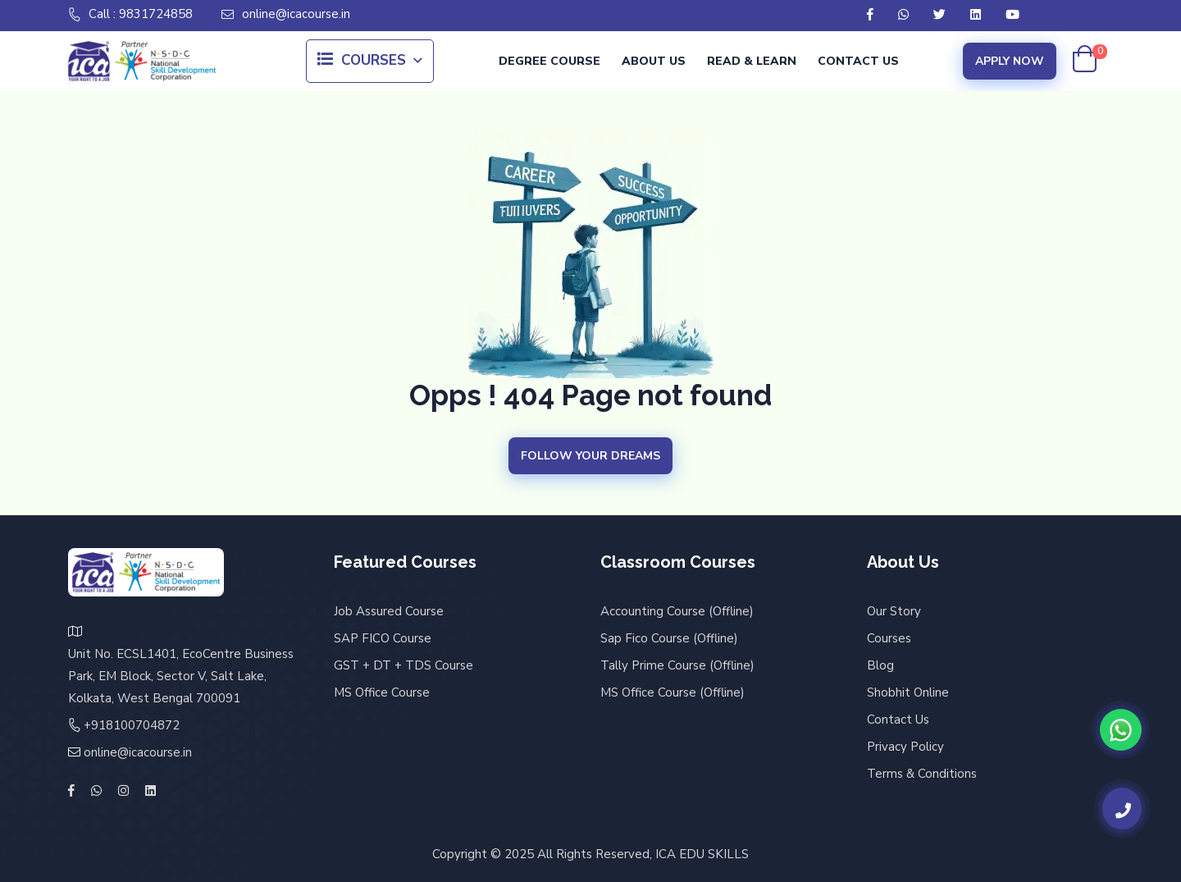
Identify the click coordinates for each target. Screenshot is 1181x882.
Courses (361, 61)
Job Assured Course (389, 611)
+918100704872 (132, 725)
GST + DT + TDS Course (403, 665)
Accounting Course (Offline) (677, 611)
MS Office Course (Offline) (672, 692)
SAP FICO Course (382, 638)
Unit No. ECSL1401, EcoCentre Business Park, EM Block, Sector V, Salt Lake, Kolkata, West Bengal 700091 (181, 676)
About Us (654, 61)
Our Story (894, 611)
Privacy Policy (905, 746)
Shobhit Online (908, 692)
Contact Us (858, 61)
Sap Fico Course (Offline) (669, 638)
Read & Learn (751, 61)
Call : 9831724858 (130, 14)
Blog (880, 665)
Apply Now (1009, 61)
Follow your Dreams (590, 456)
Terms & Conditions (922, 773)
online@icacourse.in (285, 14)
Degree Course (549, 61)
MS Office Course (382, 692)
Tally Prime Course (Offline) (677, 665)
